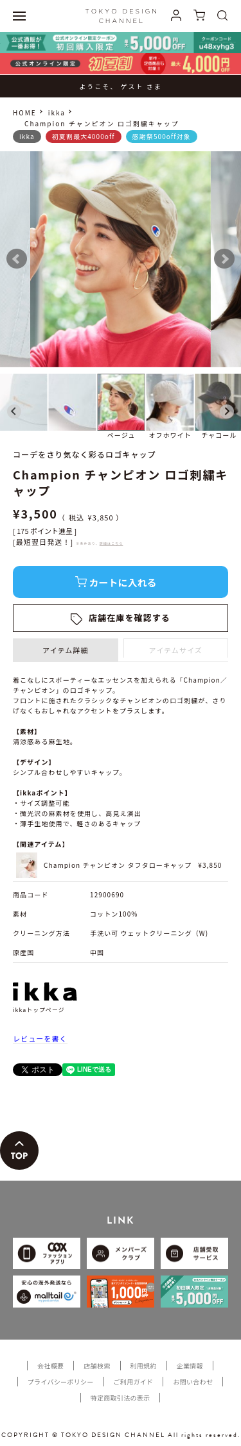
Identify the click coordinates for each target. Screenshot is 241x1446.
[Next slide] (227, 411)
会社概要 (50, 1365)
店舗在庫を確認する (129, 617)
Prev (16, 259)
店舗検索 (97, 1365)
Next (224, 259)
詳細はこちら (111, 543)
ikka (57, 112)
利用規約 (143, 1365)
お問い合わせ (193, 1381)
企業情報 (190, 1365)
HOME (25, 112)
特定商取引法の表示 (120, 1397)
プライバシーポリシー (61, 1381)
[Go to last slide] (14, 411)
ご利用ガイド (134, 1381)
